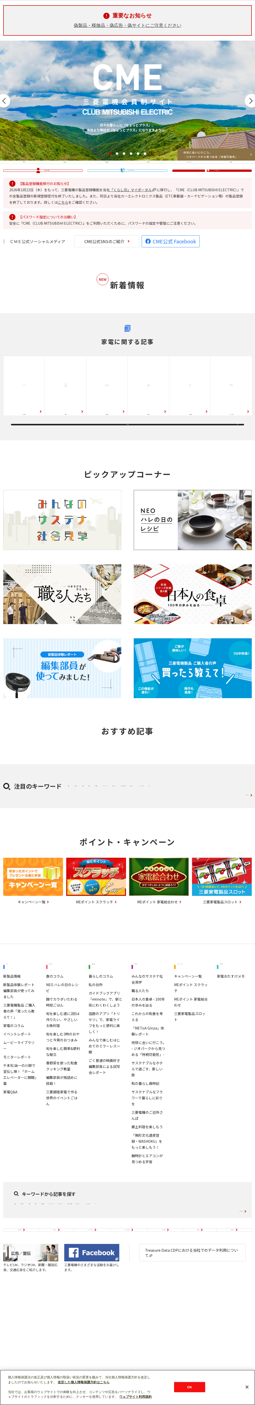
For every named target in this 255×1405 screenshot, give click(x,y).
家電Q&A (10, 1173)
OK (189, 1387)
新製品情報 (12, 1058)
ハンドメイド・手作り (90, 861)
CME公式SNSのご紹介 (104, 281)
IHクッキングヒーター (231, 442)
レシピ (126, 861)
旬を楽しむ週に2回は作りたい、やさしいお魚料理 (62, 1101)
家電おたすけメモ (231, 1058)
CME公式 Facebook (174, 280)
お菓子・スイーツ (228, 849)
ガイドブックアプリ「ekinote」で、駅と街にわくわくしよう (105, 1081)
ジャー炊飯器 (190, 445)
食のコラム (55, 1058)
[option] (127, 101)
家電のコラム (13, 1107)
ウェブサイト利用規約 (135, 1397)
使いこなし (231, 176)
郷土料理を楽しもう (147, 1208)
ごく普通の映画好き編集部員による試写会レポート (104, 1148)
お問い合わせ (234, 1334)
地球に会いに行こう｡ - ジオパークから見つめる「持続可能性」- (148, 1130)
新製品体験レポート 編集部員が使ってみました (19, 1072)
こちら (63, 241)
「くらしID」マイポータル (133, 229)
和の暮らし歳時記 (145, 1165)
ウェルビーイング (140, 849)
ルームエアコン (24, 445)
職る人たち (140, 1072)
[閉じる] (247, 1387)
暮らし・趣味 (106, 176)
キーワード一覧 (235, 871)
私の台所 (96, 1066)
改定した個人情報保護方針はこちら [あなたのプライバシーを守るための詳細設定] (84, 1382)
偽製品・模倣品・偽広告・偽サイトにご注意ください (127, 25)
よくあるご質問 (176, 1334)
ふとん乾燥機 (186, 838)
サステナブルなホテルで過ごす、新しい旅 (147, 1150)
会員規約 (206, 1334)
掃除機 (148, 445)
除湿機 (136, 838)
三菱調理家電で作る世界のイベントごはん (61, 1179)
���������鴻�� (131, 201)
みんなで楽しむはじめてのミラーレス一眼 (104, 1128)
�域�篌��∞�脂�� (47, 200)
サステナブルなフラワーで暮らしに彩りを (147, 1179)
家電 (23, 176)
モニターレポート (17, 1138)
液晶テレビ (107, 445)
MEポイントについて (90, 1334)
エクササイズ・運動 (184, 849)
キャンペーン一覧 (188, 1064)
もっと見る (127, 469)
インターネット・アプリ (92, 849)
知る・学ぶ (148, 176)
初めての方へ (53, 1334)
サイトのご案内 (19, 1334)
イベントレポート (17, 1116)
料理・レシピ (65, 176)
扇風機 (158, 838)
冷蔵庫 (65, 445)
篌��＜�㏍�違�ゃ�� (216, 200)
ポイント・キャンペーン (189, 176)
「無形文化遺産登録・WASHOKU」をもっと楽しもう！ (146, 1223)
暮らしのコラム (101, 1058)
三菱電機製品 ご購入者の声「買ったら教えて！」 (19, 1093)
